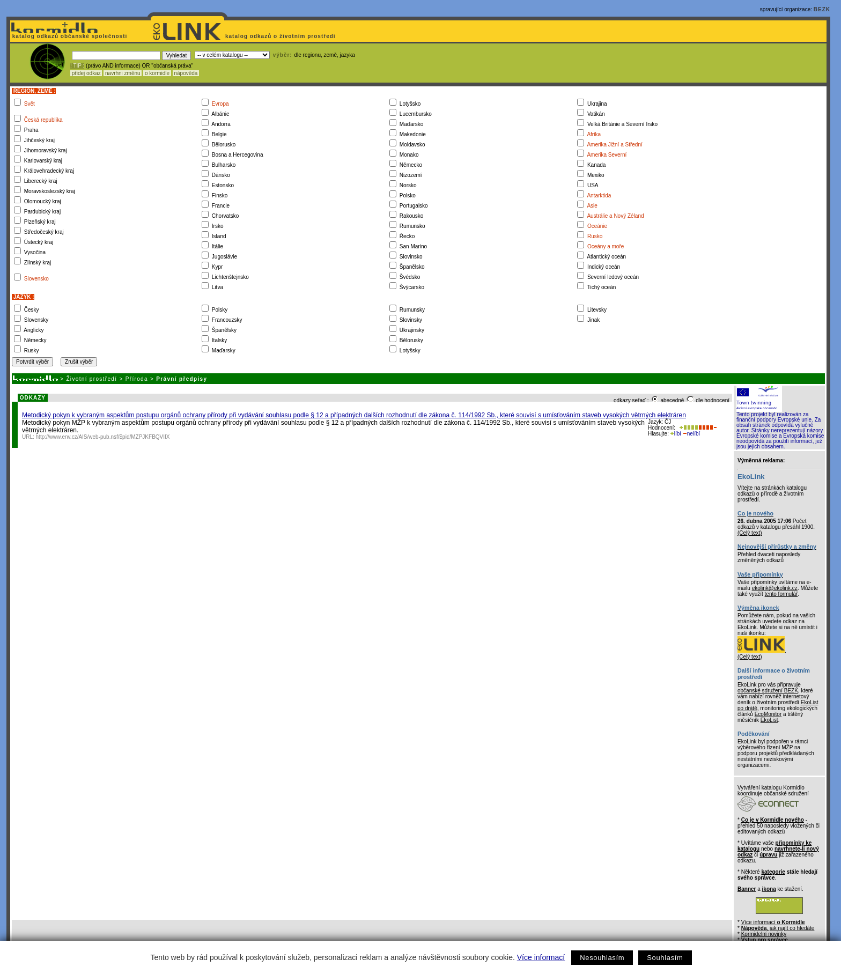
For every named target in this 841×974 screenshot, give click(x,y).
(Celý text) (749, 533)
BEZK (822, 9)
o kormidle (157, 73)
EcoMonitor (768, 714)
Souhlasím (665, 958)
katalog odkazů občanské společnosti (68, 36)
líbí (675, 434)
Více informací (541, 957)
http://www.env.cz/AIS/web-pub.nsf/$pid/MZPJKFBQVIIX (103, 437)
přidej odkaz (86, 73)
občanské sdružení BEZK (767, 690)
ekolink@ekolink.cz (775, 588)
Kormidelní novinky (763, 934)
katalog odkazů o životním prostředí (281, 36)
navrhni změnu (123, 73)
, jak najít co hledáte (778, 928)
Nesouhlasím (602, 958)
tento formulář (781, 594)
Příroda (137, 379)
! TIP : (77, 66)
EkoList (769, 720)
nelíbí (691, 434)
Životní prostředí (91, 379)
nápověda (186, 73)
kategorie (773, 872)
